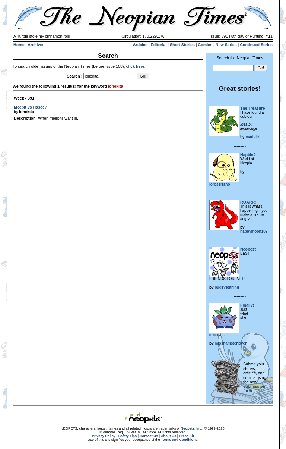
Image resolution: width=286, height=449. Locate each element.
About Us (168, 436)
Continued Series (256, 45)
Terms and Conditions (179, 440)
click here (135, 66)
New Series (226, 45)
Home (19, 45)
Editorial (159, 45)
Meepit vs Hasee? (30, 107)
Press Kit (186, 436)
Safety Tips (127, 436)
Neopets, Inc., (192, 428)
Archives (36, 45)
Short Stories (182, 45)
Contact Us (149, 436)
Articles (140, 45)
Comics (205, 45)
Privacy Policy (103, 436)
